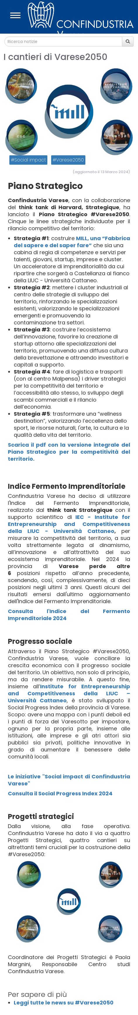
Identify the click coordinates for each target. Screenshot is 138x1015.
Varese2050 (70, 159)
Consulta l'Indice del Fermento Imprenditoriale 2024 (69, 615)
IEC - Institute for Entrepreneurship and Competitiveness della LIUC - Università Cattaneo (69, 524)
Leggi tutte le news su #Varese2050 (63, 1002)
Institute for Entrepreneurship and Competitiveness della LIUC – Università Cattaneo (69, 693)
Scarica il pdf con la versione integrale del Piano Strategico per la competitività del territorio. (69, 451)
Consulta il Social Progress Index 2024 (60, 793)
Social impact (30, 159)
